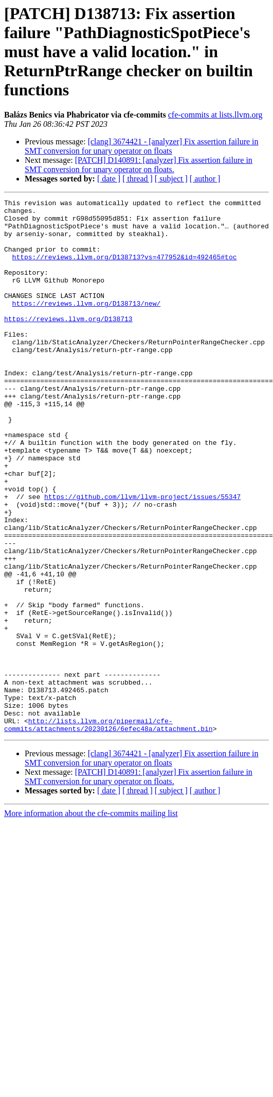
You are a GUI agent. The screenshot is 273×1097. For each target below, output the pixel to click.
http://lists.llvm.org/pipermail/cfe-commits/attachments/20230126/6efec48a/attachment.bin (108, 830)
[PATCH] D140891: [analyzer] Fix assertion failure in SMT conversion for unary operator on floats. (138, 165)
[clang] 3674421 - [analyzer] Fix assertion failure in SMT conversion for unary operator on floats (142, 146)
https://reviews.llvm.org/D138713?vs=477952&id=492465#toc (124, 269)
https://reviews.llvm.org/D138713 (68, 343)
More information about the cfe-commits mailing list (91, 920)
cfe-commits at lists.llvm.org (215, 114)
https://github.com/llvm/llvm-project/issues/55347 (142, 556)
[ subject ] (171, 178)
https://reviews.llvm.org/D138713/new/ (86, 324)
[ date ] (108, 178)
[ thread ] (137, 178)
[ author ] (205, 178)
